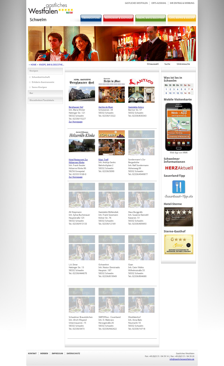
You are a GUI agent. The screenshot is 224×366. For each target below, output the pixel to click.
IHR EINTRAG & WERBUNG (182, 3)
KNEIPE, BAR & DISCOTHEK (150, 18)
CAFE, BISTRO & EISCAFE (181, 18)
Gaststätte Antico (136, 107)
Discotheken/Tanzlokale (42, 100)
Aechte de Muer (106, 107)
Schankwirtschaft (41, 77)
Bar (31, 93)
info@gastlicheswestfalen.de (182, 359)
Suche (167, 64)
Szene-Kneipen (39, 87)
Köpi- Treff (103, 159)
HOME (33, 65)
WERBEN (44, 353)
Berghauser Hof (76, 107)
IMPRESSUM (57, 353)
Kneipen (34, 71)
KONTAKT (32, 353)
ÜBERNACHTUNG (91, 18)
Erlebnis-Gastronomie (43, 82)
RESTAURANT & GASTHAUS (118, 18)
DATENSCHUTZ (73, 353)
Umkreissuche (183, 64)
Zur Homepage (75, 122)
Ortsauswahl (153, 64)
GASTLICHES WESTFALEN (136, 3)
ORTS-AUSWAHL (158, 3)
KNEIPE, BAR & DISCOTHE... (51, 65)
